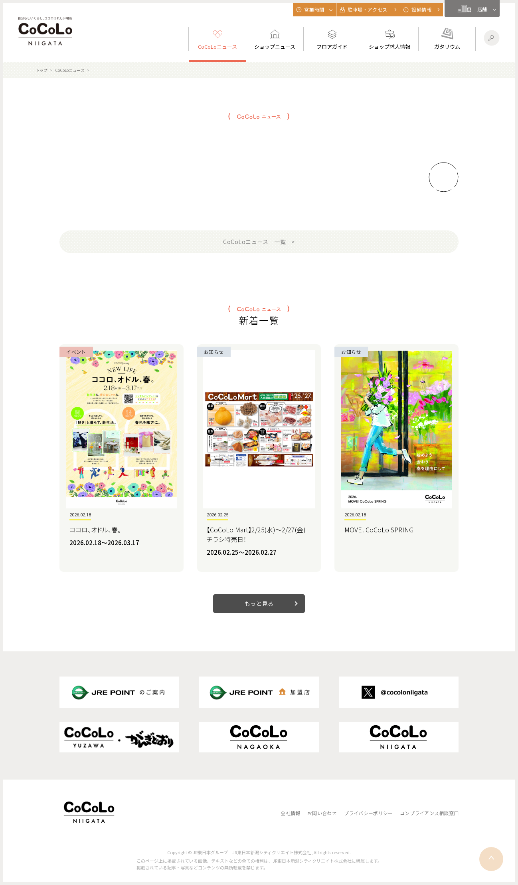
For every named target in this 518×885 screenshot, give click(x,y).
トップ (41, 70)
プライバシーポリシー (368, 813)
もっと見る (259, 603)
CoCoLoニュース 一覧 (254, 242)
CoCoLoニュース (70, 70)
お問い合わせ (321, 813)
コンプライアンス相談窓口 (429, 813)
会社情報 (290, 813)
